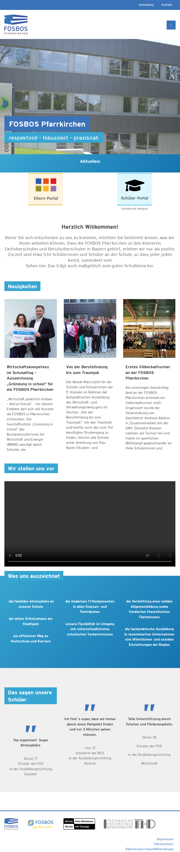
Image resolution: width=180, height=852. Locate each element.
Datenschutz (163, 844)
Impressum (165, 839)
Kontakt (167, 4)
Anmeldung (146, 4)
